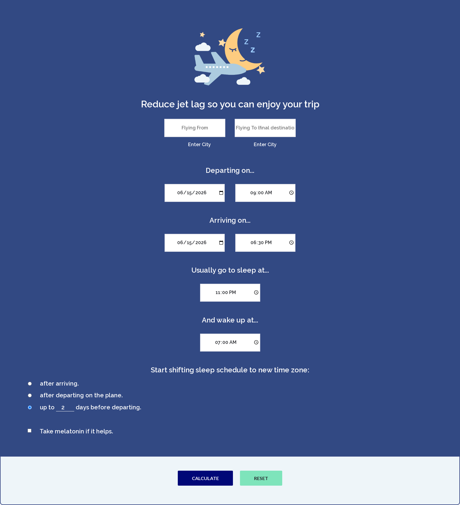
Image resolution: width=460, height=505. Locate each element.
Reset (261, 478)
